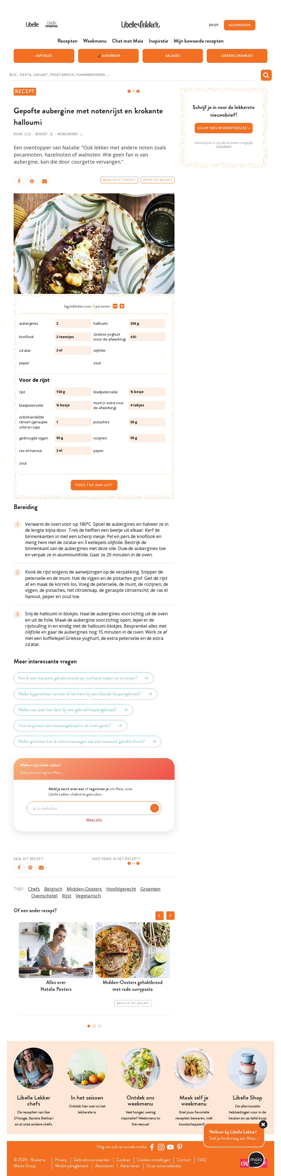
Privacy (61, 1160)
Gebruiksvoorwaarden (93, 1160)
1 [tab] (88, 1025)
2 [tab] (94, 1025)
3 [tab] (99, 1025)
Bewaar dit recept (119, 180)
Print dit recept (157, 180)
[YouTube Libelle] (171, 1147)
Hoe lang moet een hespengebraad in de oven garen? (70, 725)
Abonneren (106, 1166)
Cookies (125, 1160)
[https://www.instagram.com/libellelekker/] (162, 1147)
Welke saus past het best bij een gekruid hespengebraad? (73, 709)
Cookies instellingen (156, 1160)
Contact (188, 1160)
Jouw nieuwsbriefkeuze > (223, 127)
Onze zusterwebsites (167, 1166)
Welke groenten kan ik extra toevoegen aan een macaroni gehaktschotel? (87, 741)
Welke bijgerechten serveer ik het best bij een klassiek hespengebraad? (85, 693)
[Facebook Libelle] (153, 1147)
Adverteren (132, 1166)
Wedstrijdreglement (72, 1166)
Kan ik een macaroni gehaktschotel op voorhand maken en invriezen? (83, 678)
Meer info (94, 819)
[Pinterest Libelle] (181, 1147)
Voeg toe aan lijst (94, 484)
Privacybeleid (223, 146)
